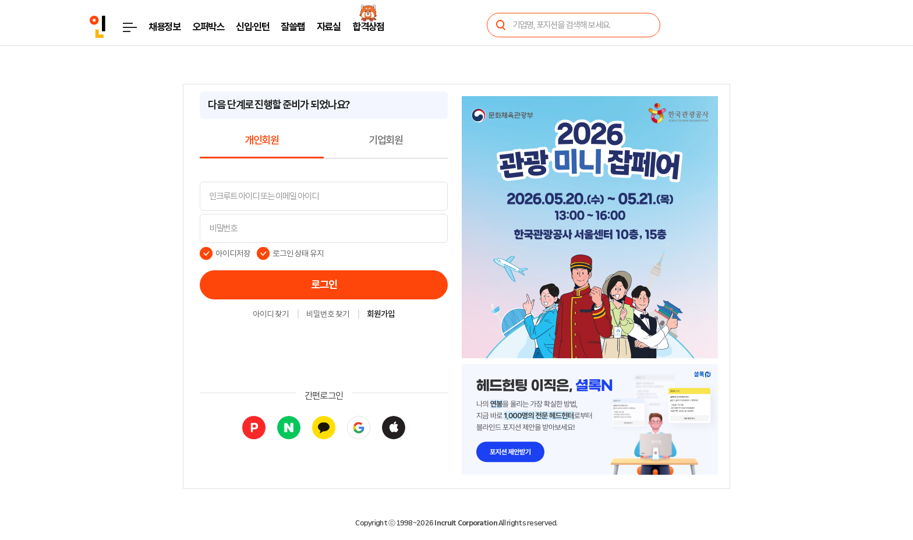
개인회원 (262, 140)
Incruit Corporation (465, 523)
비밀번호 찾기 (327, 314)
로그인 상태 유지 (298, 253)
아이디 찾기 (271, 314)
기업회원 (386, 140)
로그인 (324, 285)
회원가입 (381, 314)
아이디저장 (232, 253)
